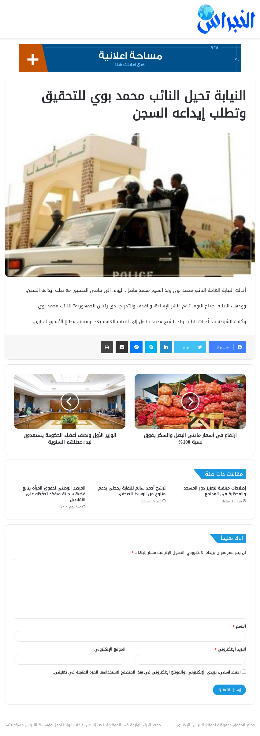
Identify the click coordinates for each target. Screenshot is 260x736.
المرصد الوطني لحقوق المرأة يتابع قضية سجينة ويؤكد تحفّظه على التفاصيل (53, 494)
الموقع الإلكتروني (109, 649)
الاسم (239, 626)
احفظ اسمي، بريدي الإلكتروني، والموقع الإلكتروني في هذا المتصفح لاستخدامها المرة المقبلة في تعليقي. (147, 672)
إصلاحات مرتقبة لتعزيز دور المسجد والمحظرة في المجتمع (215, 491)
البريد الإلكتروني (230, 649)
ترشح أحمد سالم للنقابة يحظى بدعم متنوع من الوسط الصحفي (131, 491)
